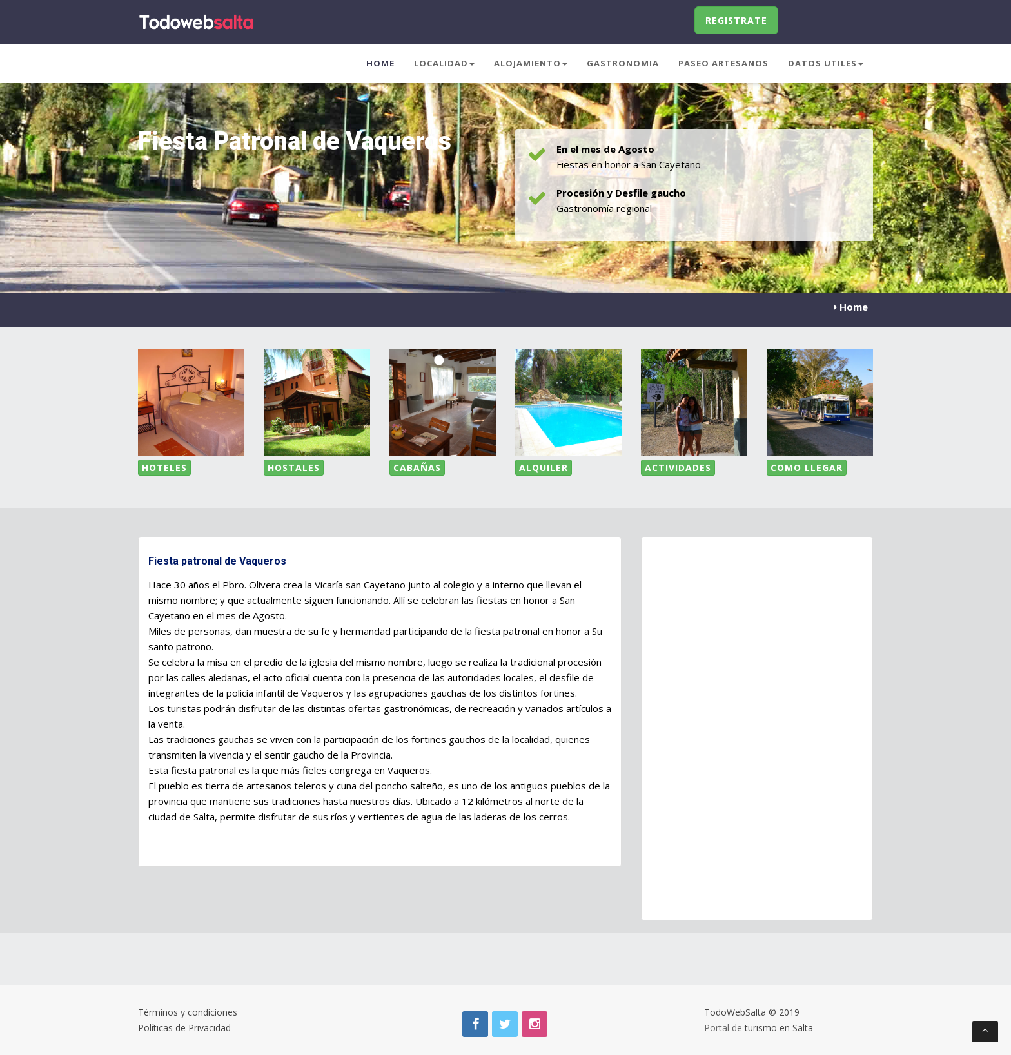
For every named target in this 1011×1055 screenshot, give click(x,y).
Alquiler (543, 467)
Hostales (294, 467)
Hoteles (164, 467)
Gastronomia (623, 63)
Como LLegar (807, 467)
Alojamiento (530, 63)
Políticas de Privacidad (184, 1027)
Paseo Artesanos (723, 63)
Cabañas (417, 467)
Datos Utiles (825, 63)
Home (380, 63)
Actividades (678, 467)
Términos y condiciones (187, 1012)
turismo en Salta (779, 1027)
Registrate (736, 20)
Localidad (444, 63)
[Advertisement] (753, 875)
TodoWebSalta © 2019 (752, 1012)
